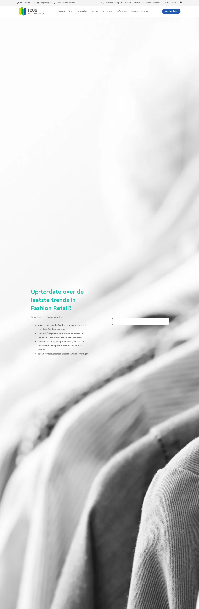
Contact (145, 11)
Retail (70, 11)
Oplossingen (107, 11)
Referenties (122, 11)
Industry (94, 11)
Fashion (61, 11)
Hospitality (82, 11)
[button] (181, 2)
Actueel (134, 11)
